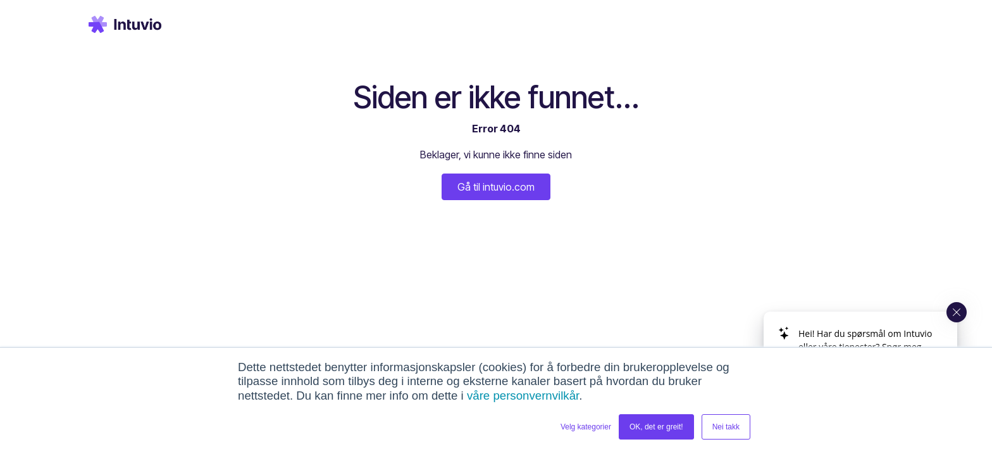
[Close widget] (956, 312)
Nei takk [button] (726, 426)
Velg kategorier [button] (586, 426)
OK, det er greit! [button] (656, 426)
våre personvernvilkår (523, 395)
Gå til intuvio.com (496, 186)
